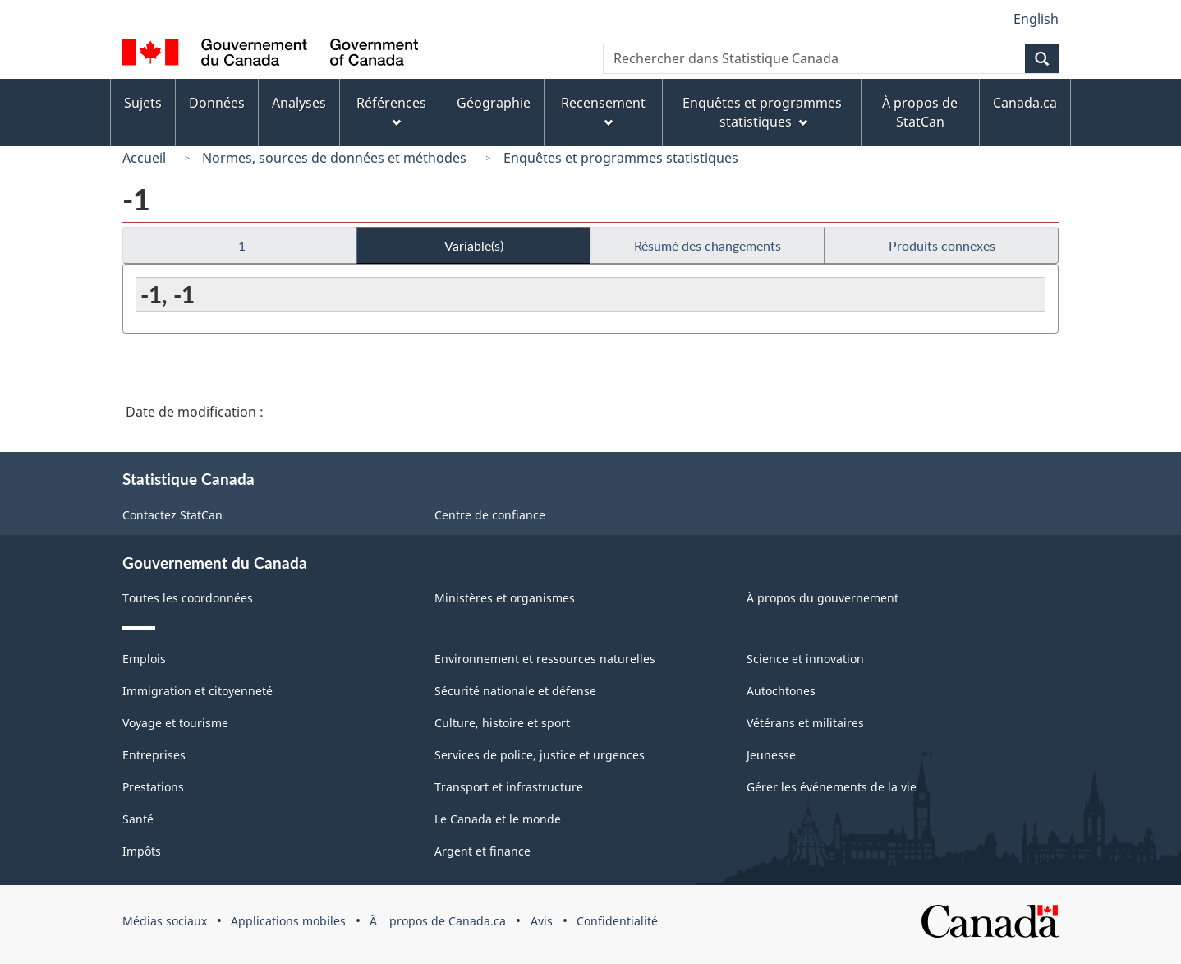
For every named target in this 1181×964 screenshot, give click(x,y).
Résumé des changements (707, 245)
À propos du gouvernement (822, 598)
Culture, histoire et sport (502, 723)
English (1036, 19)
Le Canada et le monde (497, 819)
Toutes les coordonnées (187, 598)
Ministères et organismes (504, 598)
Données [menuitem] (217, 103)
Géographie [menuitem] (494, 103)
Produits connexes (942, 245)
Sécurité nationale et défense (515, 691)
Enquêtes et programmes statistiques (620, 158)
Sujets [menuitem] (143, 103)
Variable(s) (473, 245)
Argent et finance (482, 851)
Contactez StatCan (172, 515)
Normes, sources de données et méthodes (334, 158)
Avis (542, 921)
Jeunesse (771, 755)
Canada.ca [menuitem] (1025, 103)
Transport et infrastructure (508, 787)
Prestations (153, 787)
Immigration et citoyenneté (197, 691)
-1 (239, 245)
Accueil (144, 158)
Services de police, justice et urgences (539, 755)
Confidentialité (617, 921)
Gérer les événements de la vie (832, 787)
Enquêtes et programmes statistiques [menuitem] (762, 112)
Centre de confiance (489, 515)
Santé (138, 819)
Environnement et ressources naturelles (544, 658)
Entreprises (154, 755)
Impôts (141, 851)
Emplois (144, 658)
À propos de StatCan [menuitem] (920, 112)
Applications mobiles (288, 921)
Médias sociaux (164, 921)
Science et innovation (805, 658)
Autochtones (781, 691)
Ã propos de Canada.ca (438, 921)
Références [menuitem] (391, 110)
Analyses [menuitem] (299, 103)
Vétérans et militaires (805, 723)
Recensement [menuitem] (603, 110)
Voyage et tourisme (175, 723)
